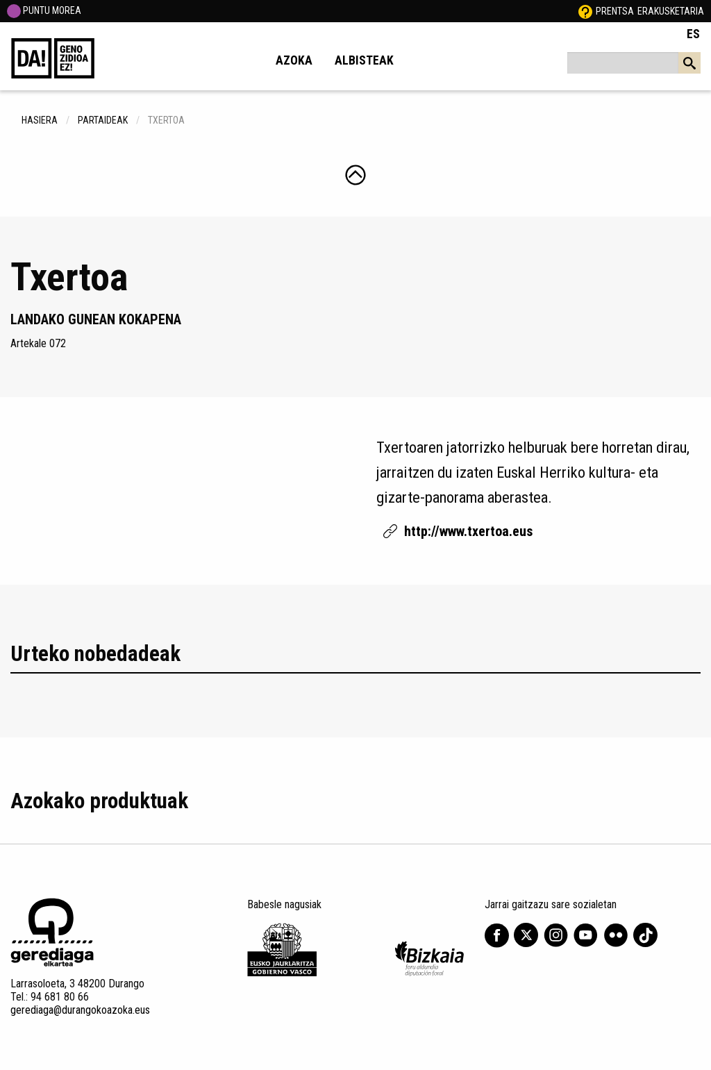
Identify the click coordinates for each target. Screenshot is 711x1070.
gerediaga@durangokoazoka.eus (80, 1010)
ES (693, 34)
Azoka (294, 60)
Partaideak (103, 120)
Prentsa (615, 11)
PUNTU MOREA (44, 10)
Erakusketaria (670, 11)
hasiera (40, 120)
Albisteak (364, 60)
